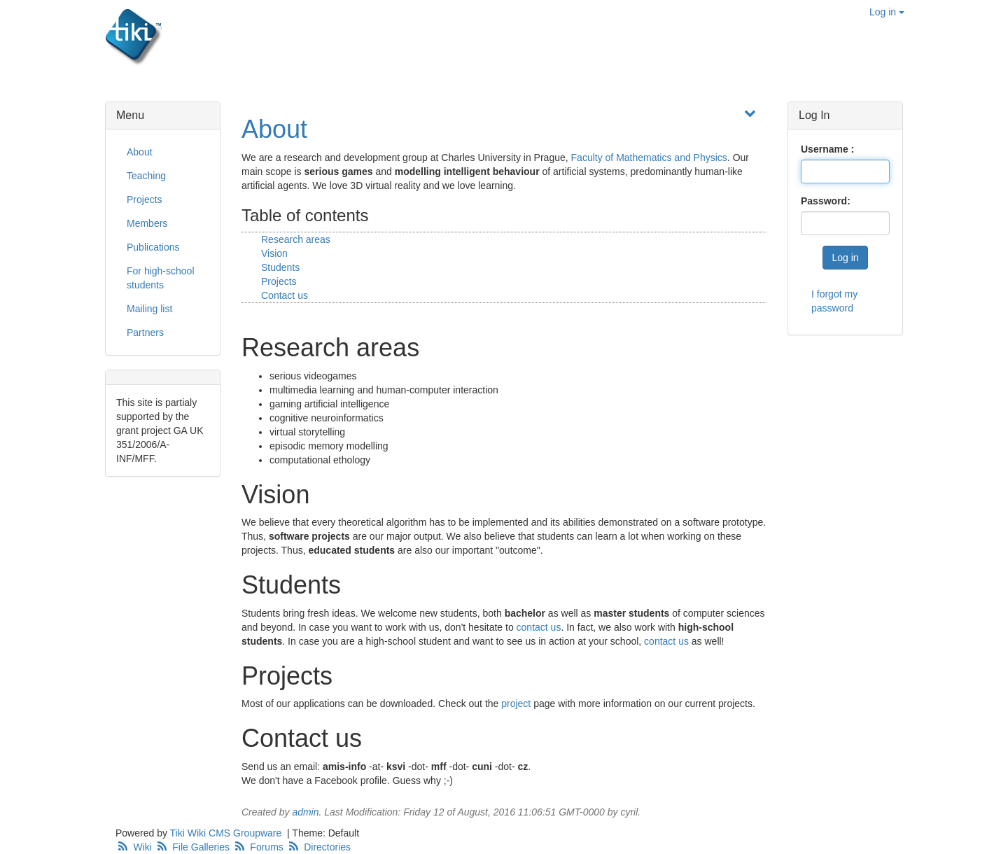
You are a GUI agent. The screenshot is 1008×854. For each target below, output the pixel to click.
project (516, 703)
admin (305, 812)
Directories (318, 847)
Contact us (284, 295)
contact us (539, 627)
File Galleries (193, 847)
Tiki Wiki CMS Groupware (227, 833)
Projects (279, 281)
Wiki (135, 847)
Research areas (295, 239)
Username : (827, 149)
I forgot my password (834, 301)
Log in (886, 12)
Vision (274, 253)
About (274, 129)
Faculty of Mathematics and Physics (649, 157)
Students (280, 267)
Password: (825, 200)
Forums (259, 847)
